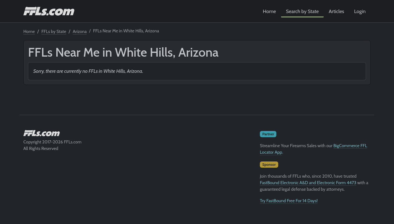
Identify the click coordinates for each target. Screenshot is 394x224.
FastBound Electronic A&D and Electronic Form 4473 (308, 182)
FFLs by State (53, 31)
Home (269, 11)
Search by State (302, 11)
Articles (336, 11)
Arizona (80, 31)
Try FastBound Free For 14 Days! (289, 200)
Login (360, 11)
